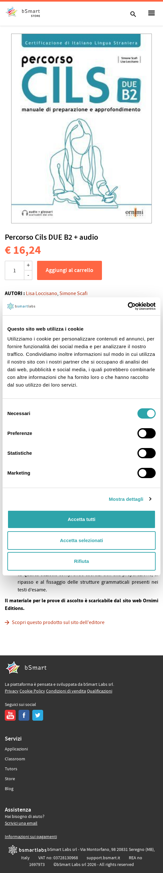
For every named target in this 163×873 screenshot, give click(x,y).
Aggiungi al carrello (69, 270)
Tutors (11, 769)
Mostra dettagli (126, 499)
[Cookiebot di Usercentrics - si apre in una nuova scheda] (128, 306)
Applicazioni (16, 749)
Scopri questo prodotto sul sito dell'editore (58, 622)
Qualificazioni (99, 691)
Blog (9, 789)
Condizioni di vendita (66, 691)
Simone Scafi (73, 293)
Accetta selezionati (81, 540)
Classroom (15, 759)
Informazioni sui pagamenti (31, 837)
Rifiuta (81, 561)
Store (10, 779)
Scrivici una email (21, 823)
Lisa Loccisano (41, 293)
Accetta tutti (82, 519)
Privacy (12, 691)
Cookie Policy (32, 691)
